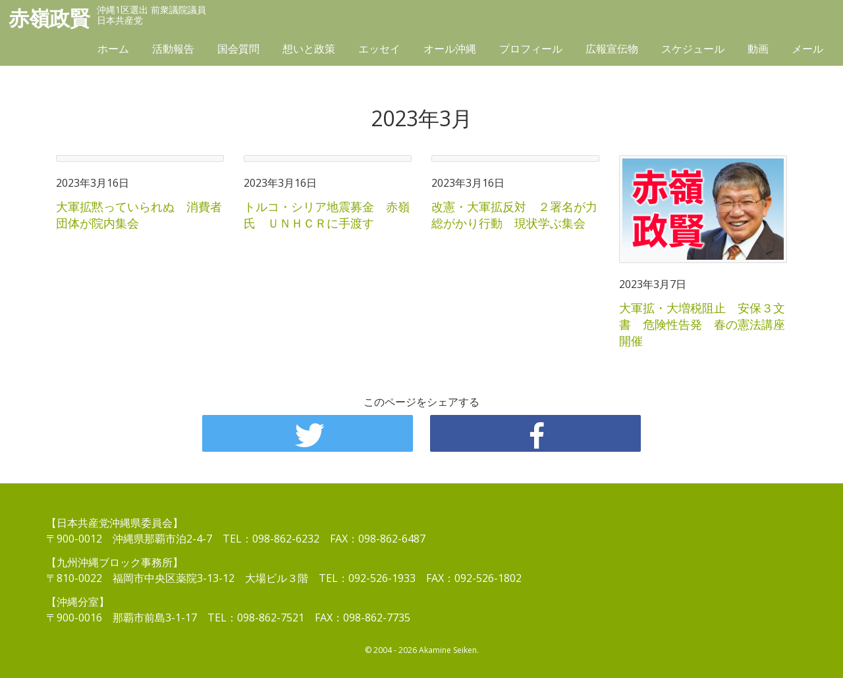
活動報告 (173, 50)
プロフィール (530, 50)
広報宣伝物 (611, 50)
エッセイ (379, 50)
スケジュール (692, 50)
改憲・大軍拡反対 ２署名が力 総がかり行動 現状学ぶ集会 (520, 215)
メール (807, 50)
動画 (758, 50)
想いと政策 (309, 50)
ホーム (113, 50)
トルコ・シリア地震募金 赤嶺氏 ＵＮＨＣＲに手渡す (327, 215)
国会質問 (238, 50)
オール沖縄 (449, 50)
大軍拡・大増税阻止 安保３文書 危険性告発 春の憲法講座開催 (702, 324)
